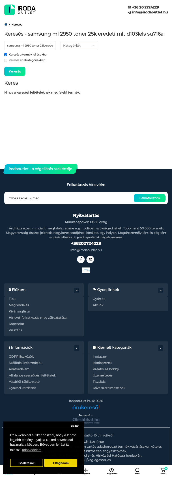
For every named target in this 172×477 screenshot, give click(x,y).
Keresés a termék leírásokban (26, 54)
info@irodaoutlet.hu (148, 12)
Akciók (98, 305)
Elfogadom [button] (61, 463)
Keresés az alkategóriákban (24, 60)
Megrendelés (19, 305)
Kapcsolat (16, 324)
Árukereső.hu (86, 415)
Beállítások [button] (26, 463)
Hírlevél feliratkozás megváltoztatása (38, 318)
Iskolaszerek (102, 363)
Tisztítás (99, 382)
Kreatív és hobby (106, 369)
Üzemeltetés (102, 375)
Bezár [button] (75, 425)
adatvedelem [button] (31, 450)
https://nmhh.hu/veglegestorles (86, 460)
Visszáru (15, 330)
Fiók (12, 299)
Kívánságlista (19, 311)
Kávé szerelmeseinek (109, 388)
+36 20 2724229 (143, 7)
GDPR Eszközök (21, 357)
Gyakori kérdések (22, 388)
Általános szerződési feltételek (32, 375)
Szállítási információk (25, 363)
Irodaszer (100, 357)
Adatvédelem (19, 369)
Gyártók (99, 299)
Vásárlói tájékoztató (24, 382)
